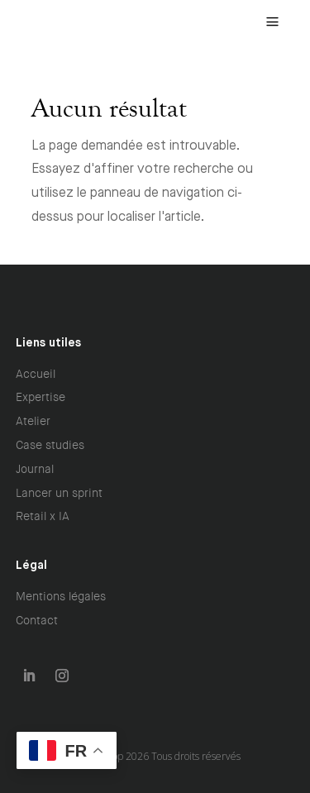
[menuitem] (272, 22)
